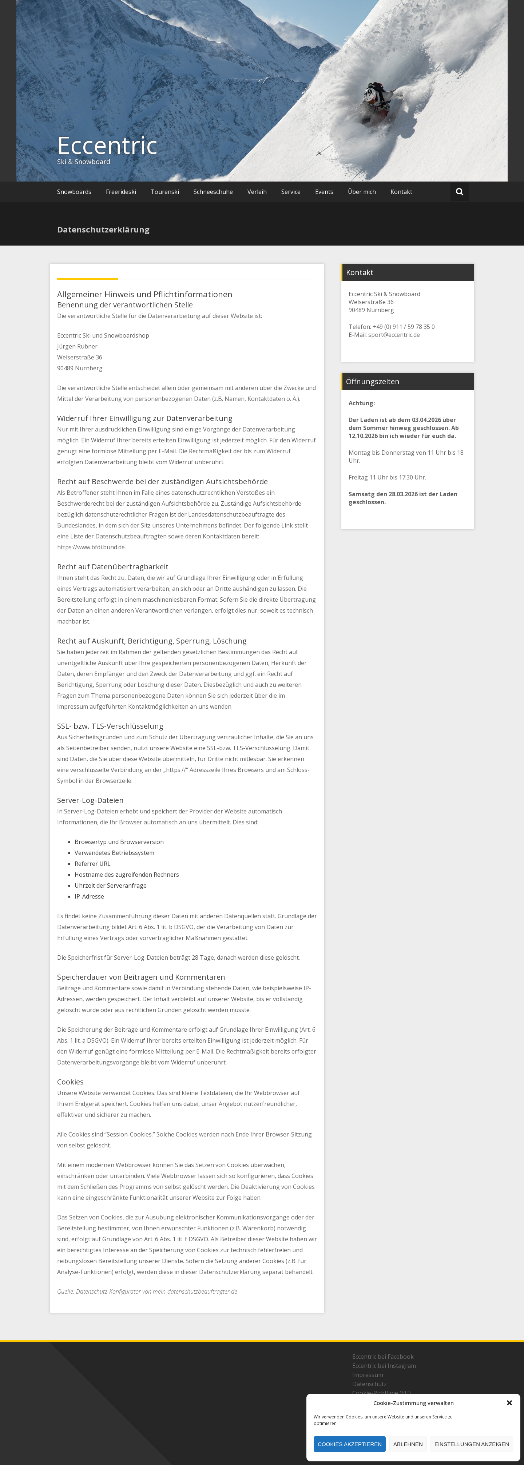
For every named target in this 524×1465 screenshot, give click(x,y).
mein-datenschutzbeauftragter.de (195, 1291)
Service (291, 192)
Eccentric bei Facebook (383, 1357)
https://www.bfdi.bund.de (91, 547)
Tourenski (165, 192)
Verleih (257, 192)
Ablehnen (408, 1444)
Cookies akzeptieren (350, 1444)
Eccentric (107, 145)
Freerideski (121, 192)
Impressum (367, 1375)
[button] (509, 1402)
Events (324, 192)
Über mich (362, 192)
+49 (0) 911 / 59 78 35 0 (404, 327)
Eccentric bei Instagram (384, 1366)
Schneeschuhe (213, 192)
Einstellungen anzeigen (471, 1444)
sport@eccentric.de (394, 335)
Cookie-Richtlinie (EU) (381, 1393)
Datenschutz (369, 1384)
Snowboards (74, 192)
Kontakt (401, 192)
